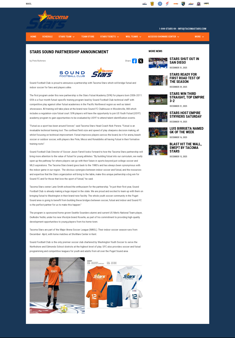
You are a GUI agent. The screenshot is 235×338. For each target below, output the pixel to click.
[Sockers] (183, 4)
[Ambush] (144, 4)
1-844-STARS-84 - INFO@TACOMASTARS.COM (182, 28)
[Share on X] (140, 61)
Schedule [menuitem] (47, 36)
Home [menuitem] (33, 36)
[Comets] (168, 4)
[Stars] (191, 4)
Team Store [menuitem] (87, 36)
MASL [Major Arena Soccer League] (29, 4)
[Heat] (175, 4)
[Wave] (206, 4)
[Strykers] (198, 4)
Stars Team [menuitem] (67, 37)
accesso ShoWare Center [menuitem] (164, 37)
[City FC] (160, 4)
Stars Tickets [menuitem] (110, 37)
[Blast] (152, 4)
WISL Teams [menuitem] (134, 37)
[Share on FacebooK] (134, 61)
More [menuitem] (200, 37)
